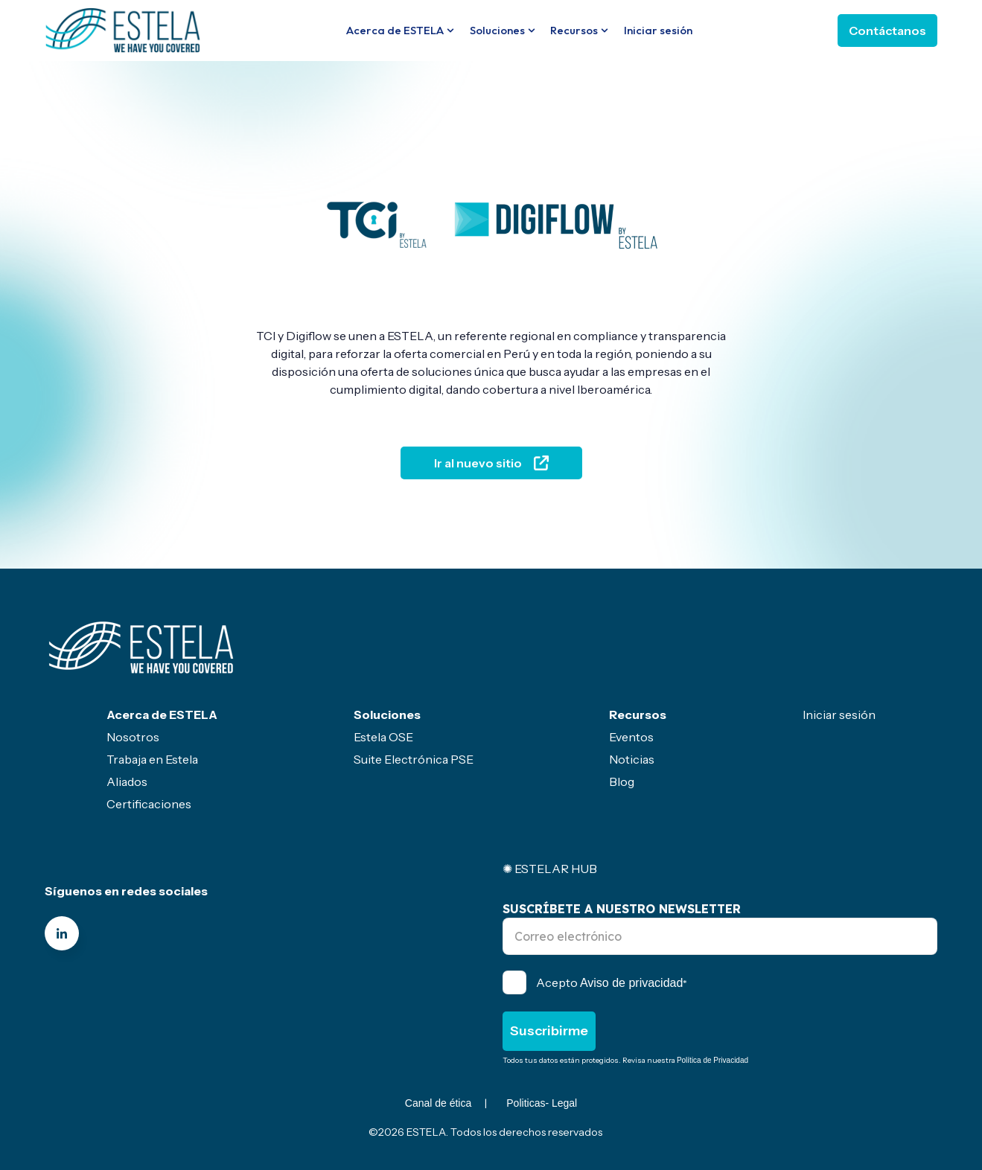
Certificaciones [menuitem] (148, 803)
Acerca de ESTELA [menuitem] (161, 714)
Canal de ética (438, 1103)
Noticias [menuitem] (631, 759)
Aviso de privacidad (631, 982)
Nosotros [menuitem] (132, 736)
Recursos (574, 30)
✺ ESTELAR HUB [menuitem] (550, 868)
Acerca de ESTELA (395, 30)
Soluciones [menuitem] (387, 714)
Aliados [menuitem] (126, 781)
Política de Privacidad (712, 1060)
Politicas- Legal (541, 1103)
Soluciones (497, 30)
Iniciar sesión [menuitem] (839, 714)
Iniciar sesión (658, 30)
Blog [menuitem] (621, 781)
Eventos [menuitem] (631, 736)
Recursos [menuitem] (637, 714)
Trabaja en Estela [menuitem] (152, 759)
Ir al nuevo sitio (491, 462)
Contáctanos (887, 30)
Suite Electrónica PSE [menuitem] (414, 759)
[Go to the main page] (123, 29)
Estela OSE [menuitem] (383, 736)
